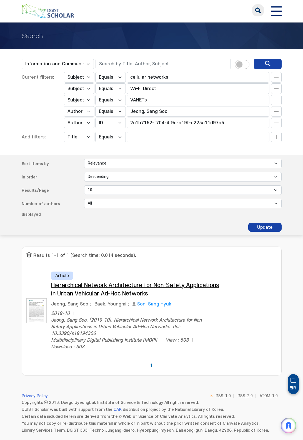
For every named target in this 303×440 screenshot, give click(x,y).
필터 (293, 388)
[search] (268, 64)
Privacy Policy (35, 396)
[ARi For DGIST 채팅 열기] (288, 425)
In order (29, 177)
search (258, 10)
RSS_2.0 (245, 396)
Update (264, 227)
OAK (118, 409)
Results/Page (35, 190)
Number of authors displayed (41, 209)
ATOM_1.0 (269, 396)
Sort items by (35, 163)
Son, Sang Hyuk (154, 304)
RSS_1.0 (223, 396)
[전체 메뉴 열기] (276, 10)
